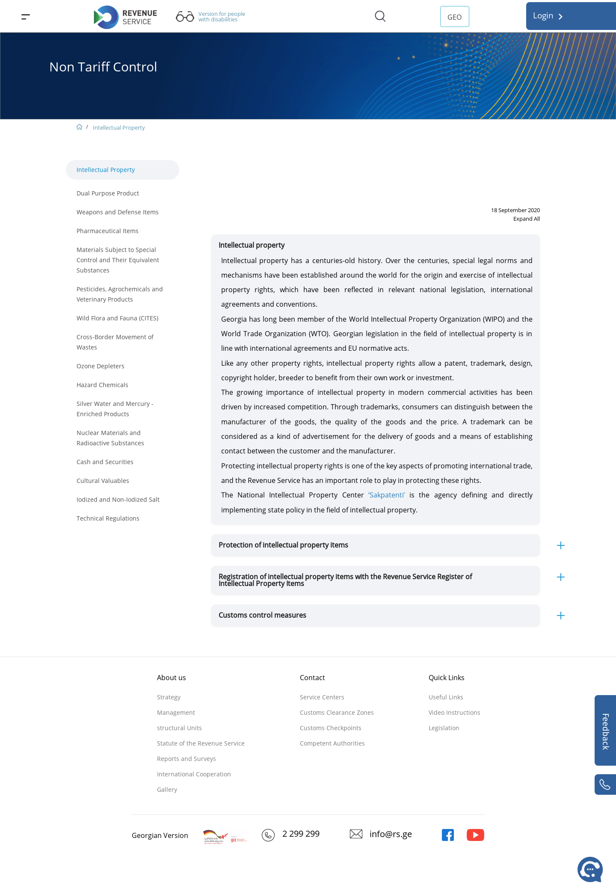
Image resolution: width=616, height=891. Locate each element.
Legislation (444, 728)
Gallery (167, 789)
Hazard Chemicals (102, 385)
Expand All (526, 218)
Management (176, 712)
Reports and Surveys (186, 759)
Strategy (169, 697)
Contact (312, 677)
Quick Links (447, 677)
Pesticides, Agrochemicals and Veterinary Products (120, 294)
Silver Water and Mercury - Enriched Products (115, 409)
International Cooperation (194, 774)
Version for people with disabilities (221, 16)
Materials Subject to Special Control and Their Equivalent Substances (118, 260)
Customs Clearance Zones (337, 712)
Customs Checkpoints (330, 728)
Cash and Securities (105, 462)
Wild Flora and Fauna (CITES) (117, 318)
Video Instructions (454, 712)
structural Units (179, 728)
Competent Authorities (332, 743)
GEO (454, 17)
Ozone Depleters (100, 366)
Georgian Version (160, 835)
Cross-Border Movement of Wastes (115, 342)
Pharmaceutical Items (108, 231)
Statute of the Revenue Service (201, 743)
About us (171, 677)
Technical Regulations (108, 518)
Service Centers (322, 697)
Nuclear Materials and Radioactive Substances (110, 438)
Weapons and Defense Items (118, 212)
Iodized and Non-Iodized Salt (118, 499)
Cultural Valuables (103, 481)
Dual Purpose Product (108, 193)
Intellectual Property (119, 127)
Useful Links (446, 697)
